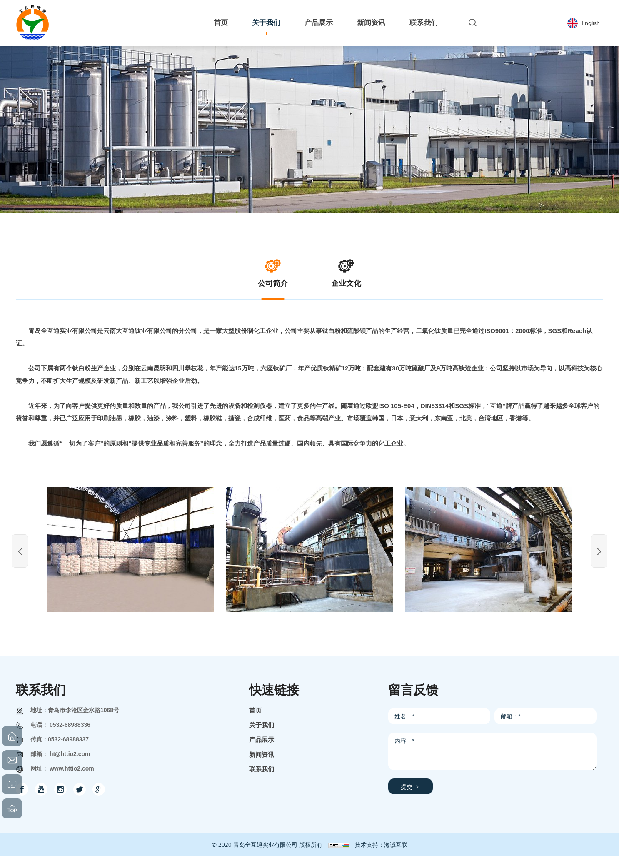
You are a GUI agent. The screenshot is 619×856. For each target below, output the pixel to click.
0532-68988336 (70, 724)
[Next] (599, 551)
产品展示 (261, 739)
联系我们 (261, 769)
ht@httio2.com (70, 754)
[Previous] (20, 551)
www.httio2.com (72, 768)
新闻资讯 (261, 754)
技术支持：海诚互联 (381, 844)
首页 (255, 710)
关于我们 (261, 724)
